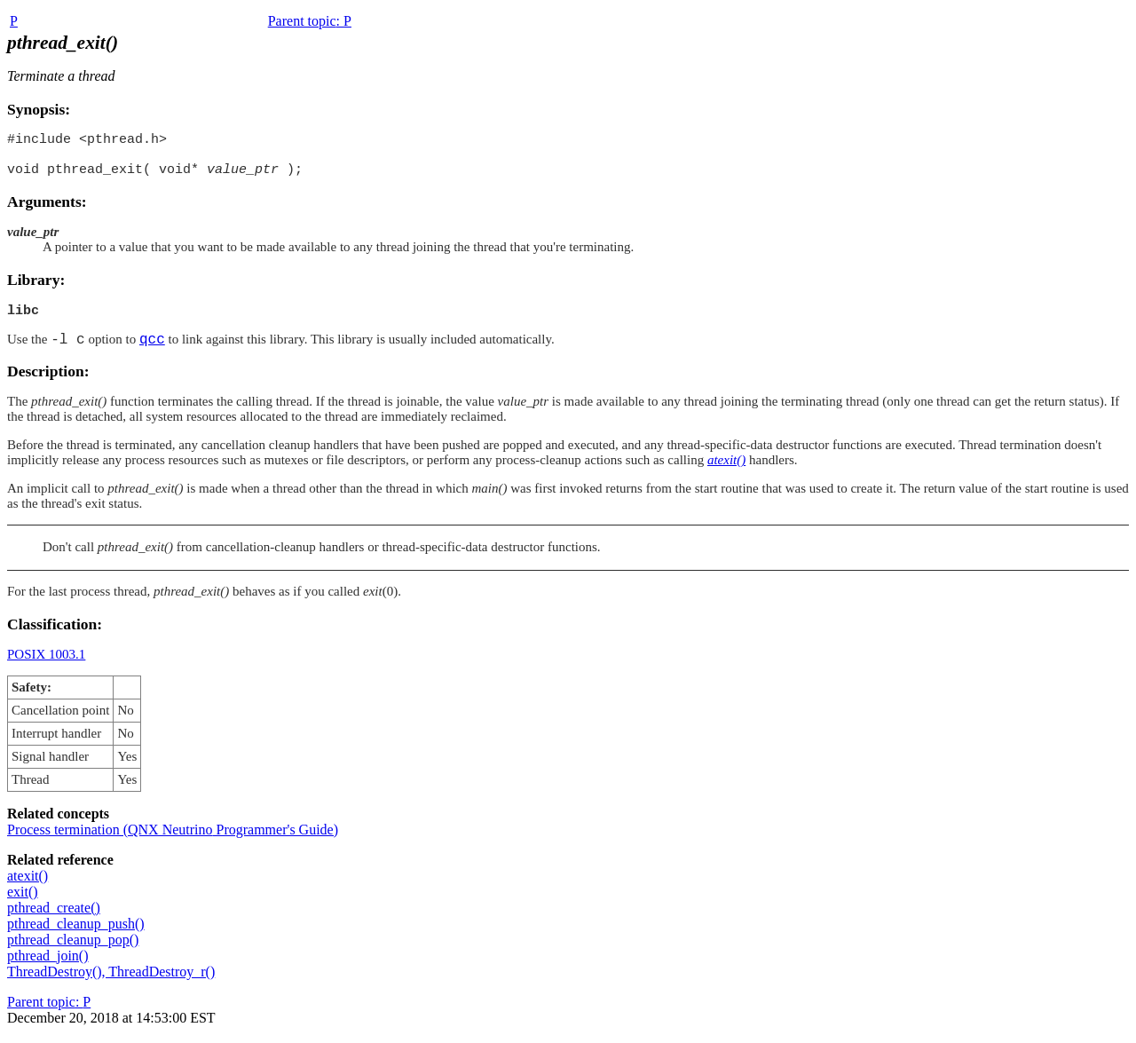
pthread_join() (48, 965)
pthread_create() (53, 917)
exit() (22, 901)
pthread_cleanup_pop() (72, 949)
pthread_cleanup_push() (76, 933)
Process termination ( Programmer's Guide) (172, 839)
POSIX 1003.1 (46, 664)
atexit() (27, 885)
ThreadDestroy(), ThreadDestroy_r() (111, 981)
